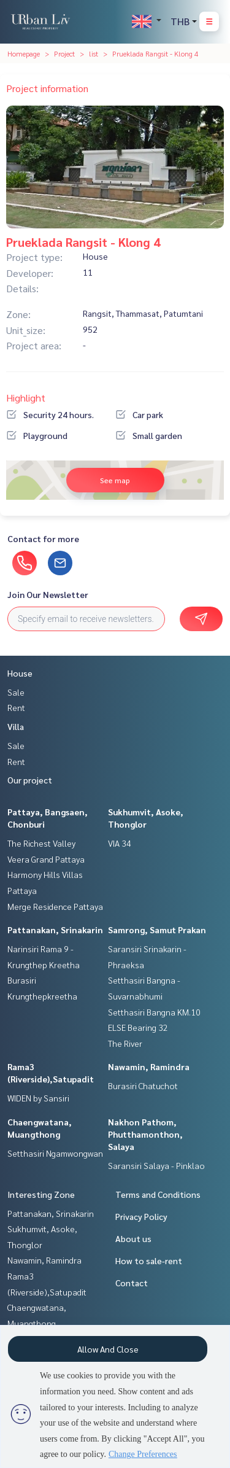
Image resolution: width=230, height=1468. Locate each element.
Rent (16, 707)
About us (133, 1238)
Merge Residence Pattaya (55, 906)
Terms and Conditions (158, 1194)
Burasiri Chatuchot (143, 1085)
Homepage (23, 53)
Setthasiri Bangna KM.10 (154, 1011)
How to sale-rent (148, 1260)
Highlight (25, 397)
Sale (16, 691)
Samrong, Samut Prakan (157, 929)
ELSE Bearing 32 (138, 1027)
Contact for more (43, 538)
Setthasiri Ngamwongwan (55, 1153)
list (93, 53)
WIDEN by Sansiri (38, 1097)
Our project (29, 779)
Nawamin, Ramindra (149, 1066)
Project (64, 53)
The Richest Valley (41, 843)
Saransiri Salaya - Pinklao (156, 1165)
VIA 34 (119, 843)
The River (125, 1043)
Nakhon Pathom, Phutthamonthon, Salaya (145, 1134)
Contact (131, 1282)
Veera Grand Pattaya (46, 858)
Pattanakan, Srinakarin (55, 929)
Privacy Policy (141, 1216)
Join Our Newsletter (47, 594)
